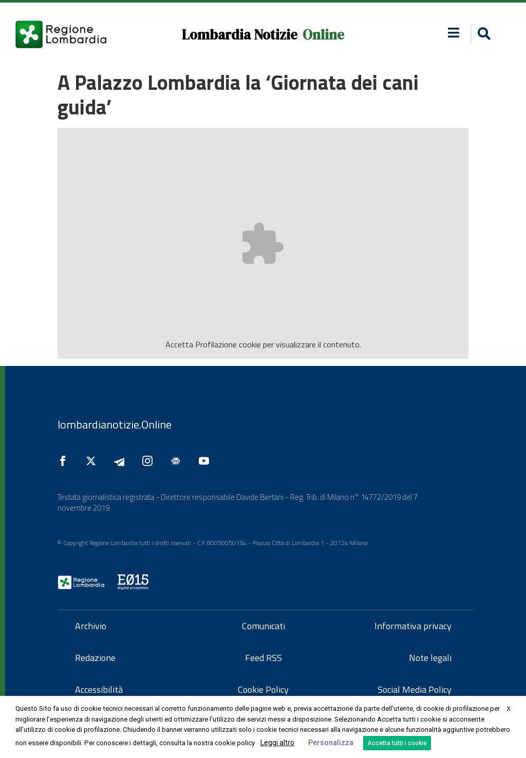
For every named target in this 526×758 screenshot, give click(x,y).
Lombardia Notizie (239, 34)
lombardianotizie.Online (115, 424)
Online (323, 34)
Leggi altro (277, 742)
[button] (483, 34)
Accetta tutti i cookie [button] (397, 743)
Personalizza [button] (330, 742)
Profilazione (216, 344)
